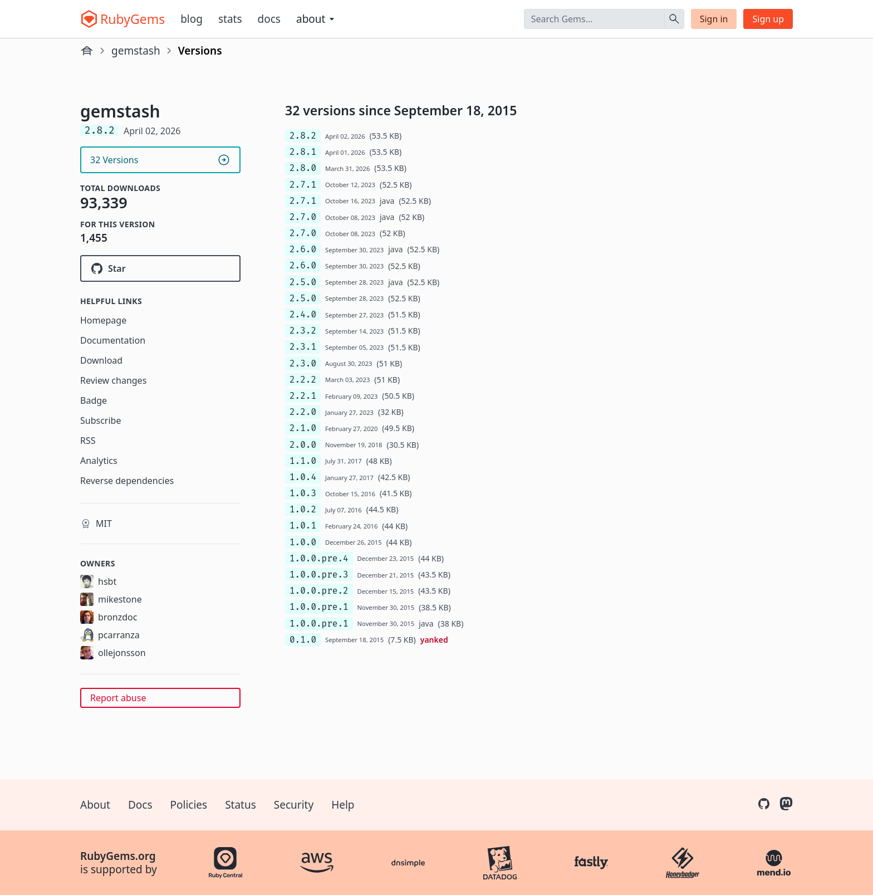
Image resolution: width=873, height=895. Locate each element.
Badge (93, 400)
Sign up (768, 19)
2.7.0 (303, 217)
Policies (189, 805)
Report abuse (118, 698)
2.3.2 (303, 330)
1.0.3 (303, 493)
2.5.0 (303, 282)
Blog (191, 19)
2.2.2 (303, 379)
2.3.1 (303, 347)
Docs (269, 19)
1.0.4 (303, 477)
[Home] (87, 51)
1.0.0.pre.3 (319, 574)
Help (342, 805)
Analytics (98, 460)
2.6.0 (303, 249)
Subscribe (100, 420)
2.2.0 (303, 412)
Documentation (112, 340)
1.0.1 (303, 525)
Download (101, 360)
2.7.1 (303, 184)
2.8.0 (303, 168)
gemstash (135, 50)
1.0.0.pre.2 (319, 590)
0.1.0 (303, 639)
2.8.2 (303, 135)
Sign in (714, 19)
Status (240, 805)
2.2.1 (303, 396)
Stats (230, 19)
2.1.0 (303, 428)
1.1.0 (303, 461)
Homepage (103, 320)
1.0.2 (303, 509)
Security (293, 805)
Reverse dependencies (127, 481)
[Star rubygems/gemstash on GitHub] (160, 268)
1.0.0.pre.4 (319, 558)
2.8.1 (303, 152)
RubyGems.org (118, 856)
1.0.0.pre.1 (319, 607)
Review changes (113, 380)
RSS (88, 440)
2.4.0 (303, 314)
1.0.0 (303, 542)
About (95, 805)
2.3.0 (303, 363)
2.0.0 (303, 445)
